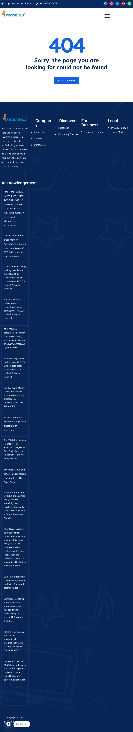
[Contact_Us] (8, 724)
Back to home (66, 80)
